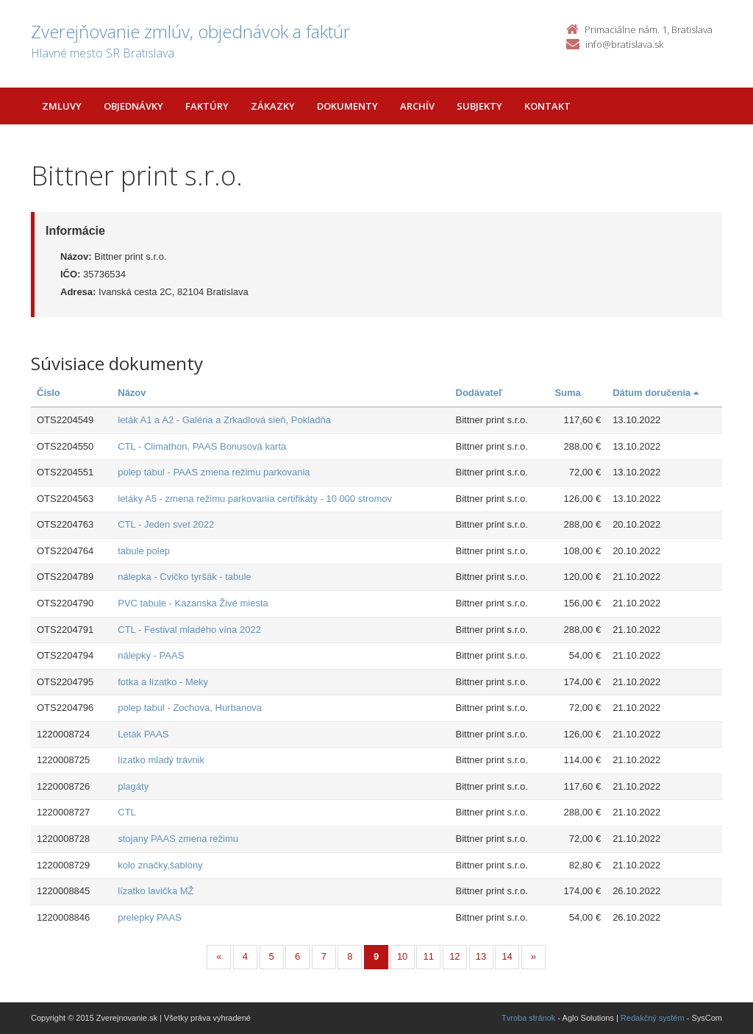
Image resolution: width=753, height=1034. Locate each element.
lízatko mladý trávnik (161, 759)
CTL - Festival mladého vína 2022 (189, 629)
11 (429, 956)
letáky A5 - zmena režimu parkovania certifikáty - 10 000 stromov (255, 498)
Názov (132, 392)
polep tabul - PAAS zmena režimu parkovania (214, 472)
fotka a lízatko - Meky (163, 681)
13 (481, 956)
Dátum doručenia (656, 392)
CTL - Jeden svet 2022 (166, 524)
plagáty (133, 786)
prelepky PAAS (149, 917)
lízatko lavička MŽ (155, 890)
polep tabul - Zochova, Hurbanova (190, 707)
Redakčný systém (653, 1017)
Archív (417, 106)
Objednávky (133, 106)
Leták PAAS (143, 734)
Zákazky (273, 106)
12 (454, 956)
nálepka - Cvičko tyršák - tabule (184, 576)
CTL (127, 812)
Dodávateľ (479, 392)
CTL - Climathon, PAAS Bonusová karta (202, 446)
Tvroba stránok (528, 1017)
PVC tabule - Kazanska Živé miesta (193, 603)
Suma (567, 392)
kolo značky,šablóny (160, 865)
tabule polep (144, 550)
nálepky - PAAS (151, 655)
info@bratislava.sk (624, 44)
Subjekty (479, 106)
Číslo (48, 392)
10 (402, 956)
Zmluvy (62, 106)
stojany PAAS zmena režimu (178, 838)
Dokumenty (347, 106)
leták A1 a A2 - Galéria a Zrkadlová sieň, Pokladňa (224, 419)
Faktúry (207, 106)
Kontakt (547, 106)
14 (507, 956)
